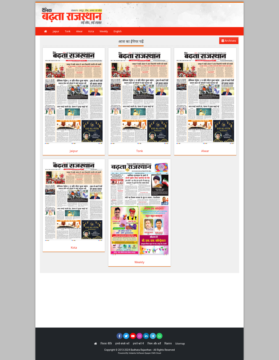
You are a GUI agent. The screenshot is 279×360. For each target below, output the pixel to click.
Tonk (67, 31)
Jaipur (56, 31)
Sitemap (180, 343)
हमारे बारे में (138, 343)
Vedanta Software (136, 353)
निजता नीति (106, 343)
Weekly (104, 31)
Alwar (79, 31)
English (118, 31)
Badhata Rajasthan (141, 349)
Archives (227, 41)
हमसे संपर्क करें (122, 343)
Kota (91, 31)
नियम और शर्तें (154, 343)
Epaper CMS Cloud (153, 353)
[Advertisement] (172, 12)
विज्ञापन (168, 343)
